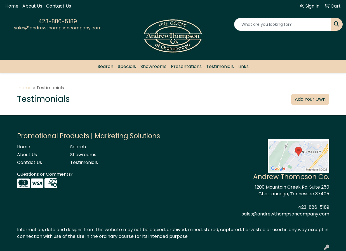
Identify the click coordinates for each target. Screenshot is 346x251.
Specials (127, 66)
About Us (32, 6)
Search (105, 66)
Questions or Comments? (45, 174)
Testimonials (220, 66)
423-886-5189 (57, 21)
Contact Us (58, 6)
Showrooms (153, 66)
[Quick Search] (282, 24)
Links (243, 66)
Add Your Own (310, 99)
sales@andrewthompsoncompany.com (58, 28)
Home (11, 6)
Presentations (186, 66)
